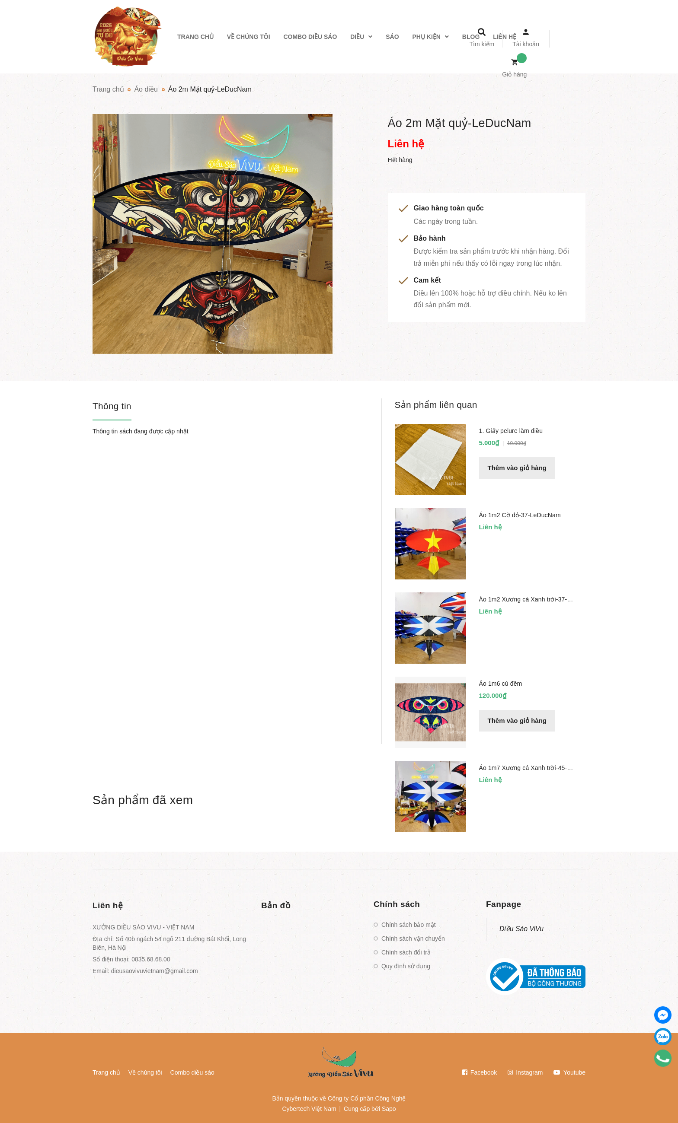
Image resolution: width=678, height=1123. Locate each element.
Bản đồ (276, 905)
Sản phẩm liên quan (436, 405)
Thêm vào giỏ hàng (517, 467)
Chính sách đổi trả (406, 952)
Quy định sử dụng (405, 966)
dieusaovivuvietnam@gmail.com (154, 970)
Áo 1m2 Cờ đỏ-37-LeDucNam (520, 515)
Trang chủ (106, 1072)
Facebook (479, 1072)
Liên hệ (108, 905)
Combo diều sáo (192, 1072)
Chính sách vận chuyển (413, 938)
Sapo (389, 1108)
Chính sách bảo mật (408, 924)
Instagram (525, 1072)
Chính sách (397, 904)
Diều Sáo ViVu (521, 928)
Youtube (569, 1072)
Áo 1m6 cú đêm (500, 683)
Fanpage (503, 904)
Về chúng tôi (145, 1072)
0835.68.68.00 (150, 959)
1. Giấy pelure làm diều (511, 430)
